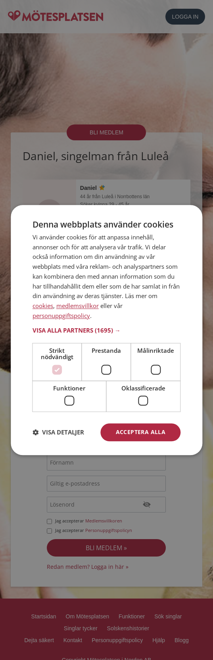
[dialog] (106, 330)
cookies (43, 306)
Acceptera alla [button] (141, 432)
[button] (106, 330)
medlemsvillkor (77, 306)
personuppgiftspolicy (61, 315)
